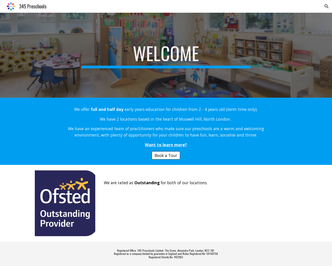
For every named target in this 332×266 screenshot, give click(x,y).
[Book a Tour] (166, 155)
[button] (326, 6)
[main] (166, 55)
